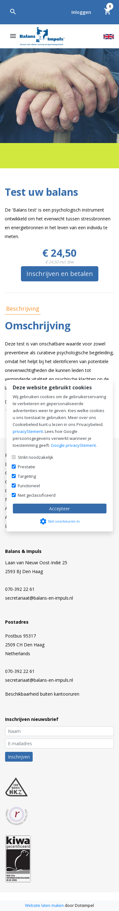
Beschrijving (22, 308)
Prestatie (26, 467)
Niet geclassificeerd (37, 495)
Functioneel (29, 485)
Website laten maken (45, 905)
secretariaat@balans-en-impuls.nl (39, 598)
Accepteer (59, 509)
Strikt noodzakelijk (35, 457)
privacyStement (28, 431)
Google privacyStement (73, 445)
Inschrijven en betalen (59, 273)
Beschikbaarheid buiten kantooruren (42, 694)
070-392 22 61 (20, 589)
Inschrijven (19, 757)
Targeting (27, 476)
